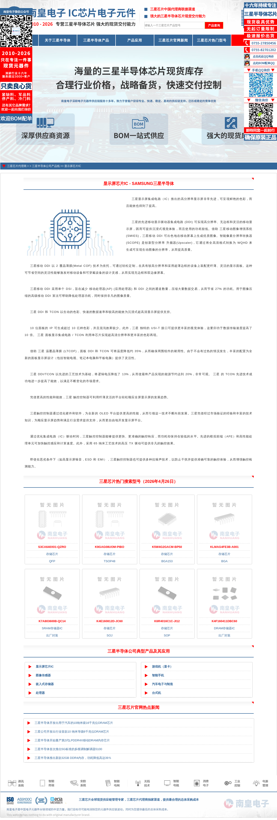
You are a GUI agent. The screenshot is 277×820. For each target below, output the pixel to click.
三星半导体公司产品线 (46, 166)
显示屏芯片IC (72, 166)
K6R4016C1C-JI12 (167, 621)
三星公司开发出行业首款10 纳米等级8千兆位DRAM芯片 (72, 731)
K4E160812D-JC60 (109, 621)
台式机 (156, 693)
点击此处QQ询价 (263, 56)
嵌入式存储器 (45, 684)
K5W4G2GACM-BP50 (167, 547)
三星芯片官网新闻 (173, 40)
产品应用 (134, 40)
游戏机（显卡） (162, 666)
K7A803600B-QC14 (52, 621)
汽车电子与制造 (162, 684)
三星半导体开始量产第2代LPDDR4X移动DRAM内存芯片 (72, 740)
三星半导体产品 (96, 40)
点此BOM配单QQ (264, 63)
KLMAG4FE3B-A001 (224, 547)
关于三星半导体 (58, 40)
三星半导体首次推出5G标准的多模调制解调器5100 (68, 749)
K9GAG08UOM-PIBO (109, 547)
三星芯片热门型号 (211, 40)
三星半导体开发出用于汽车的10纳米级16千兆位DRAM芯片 (74, 723)
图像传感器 (43, 675)
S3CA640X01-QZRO (52, 547)
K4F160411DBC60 (224, 621)
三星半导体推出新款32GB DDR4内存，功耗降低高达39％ (73, 758)
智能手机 (158, 675)
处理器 (40, 693)
